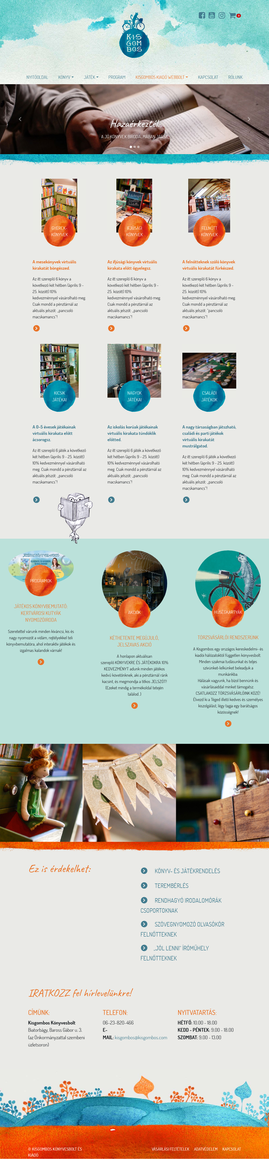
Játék (89, 77)
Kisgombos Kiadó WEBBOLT (160, 77)
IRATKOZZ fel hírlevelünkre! (82, 993)
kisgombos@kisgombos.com (141, 1038)
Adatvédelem (204, 1149)
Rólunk (235, 77)
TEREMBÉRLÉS (165, 886)
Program (116, 77)
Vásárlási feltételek (166, 1149)
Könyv (64, 77)
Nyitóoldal (37, 77)
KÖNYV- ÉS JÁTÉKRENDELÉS (189, 871)
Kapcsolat (208, 77)
